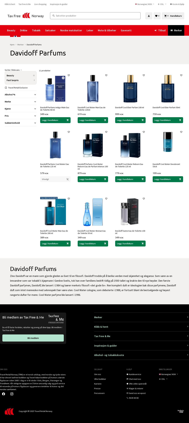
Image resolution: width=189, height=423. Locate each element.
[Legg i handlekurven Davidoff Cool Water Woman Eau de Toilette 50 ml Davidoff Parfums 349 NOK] (93, 243)
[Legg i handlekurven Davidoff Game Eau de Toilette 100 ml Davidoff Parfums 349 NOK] (130, 243)
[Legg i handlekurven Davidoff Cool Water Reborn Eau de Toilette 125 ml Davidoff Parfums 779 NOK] (130, 179)
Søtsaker (50, 30)
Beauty (11, 30)
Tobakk (36, 30)
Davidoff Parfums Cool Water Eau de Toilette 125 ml (54, 165)
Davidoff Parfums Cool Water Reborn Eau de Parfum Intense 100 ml (93, 166)
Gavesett (126, 30)
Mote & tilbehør (107, 30)
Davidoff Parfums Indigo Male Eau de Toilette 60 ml (54, 108)
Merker (176, 30)
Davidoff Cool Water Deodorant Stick (166, 165)
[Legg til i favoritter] (68, 75)
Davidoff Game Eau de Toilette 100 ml (130, 232)
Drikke (23, 30)
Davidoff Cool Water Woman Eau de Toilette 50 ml (92, 232)
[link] (10, 4)
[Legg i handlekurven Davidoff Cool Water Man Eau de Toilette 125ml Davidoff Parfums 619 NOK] (93, 120)
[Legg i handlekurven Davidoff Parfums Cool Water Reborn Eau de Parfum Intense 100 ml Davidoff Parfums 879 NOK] (93, 179)
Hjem (12, 44)
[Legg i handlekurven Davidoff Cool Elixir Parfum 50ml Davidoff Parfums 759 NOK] (168, 120)
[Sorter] (21, 70)
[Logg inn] (148, 15)
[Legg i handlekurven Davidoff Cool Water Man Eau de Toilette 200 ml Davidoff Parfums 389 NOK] (55, 243)
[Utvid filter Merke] (21, 101)
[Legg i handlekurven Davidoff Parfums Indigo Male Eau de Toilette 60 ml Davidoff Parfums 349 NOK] (55, 120)
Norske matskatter (71, 30)
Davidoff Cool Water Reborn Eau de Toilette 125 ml (129, 165)
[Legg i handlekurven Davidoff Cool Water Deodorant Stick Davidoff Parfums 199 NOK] (168, 179)
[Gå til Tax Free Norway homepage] (25, 16)
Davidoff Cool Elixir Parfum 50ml (166, 107)
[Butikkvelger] (162, 4)
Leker (90, 30)
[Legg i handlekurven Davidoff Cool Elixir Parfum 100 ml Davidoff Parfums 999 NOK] (130, 120)
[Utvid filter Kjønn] (21, 108)
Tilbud (160, 30)
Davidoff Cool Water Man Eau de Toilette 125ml (91, 108)
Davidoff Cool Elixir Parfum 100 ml (129, 107)
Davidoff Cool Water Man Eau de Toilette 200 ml (54, 232)
